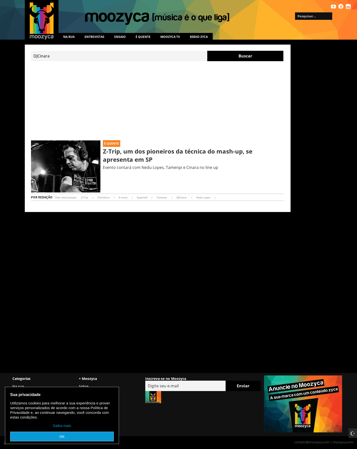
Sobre (84, 386)
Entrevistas (94, 37)
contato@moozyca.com (311, 442)
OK (62, 436)
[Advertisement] (157, 100)
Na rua (69, 37)
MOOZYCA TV (170, 37)
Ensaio (120, 37)
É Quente (111, 143)
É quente (143, 37)
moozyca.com (343, 442)
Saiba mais (62, 425)
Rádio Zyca (199, 37)
